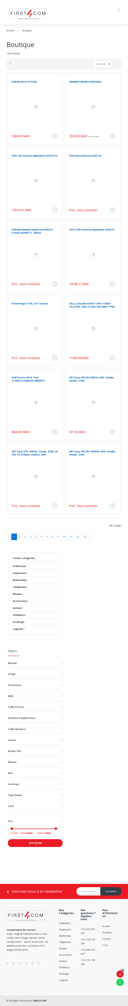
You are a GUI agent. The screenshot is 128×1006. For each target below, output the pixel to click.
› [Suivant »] (90, 536)
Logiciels (19, 628)
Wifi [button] (10, 773)
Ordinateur (20, 566)
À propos (107, 932)
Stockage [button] (13, 784)
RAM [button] (10, 696)
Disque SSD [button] (14, 751)
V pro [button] (11, 806)
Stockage (19, 621)
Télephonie (20, 587)
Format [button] (12, 740)
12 (77, 536)
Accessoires (20, 601)
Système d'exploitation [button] (21, 718)
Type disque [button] (15, 795)
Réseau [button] (12, 762)
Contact (106, 938)
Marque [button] (12, 663)
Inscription (110, 891)
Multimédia (20, 580)
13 (84, 536)
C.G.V (105, 945)
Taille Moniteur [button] (17, 729)
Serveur (18, 608)
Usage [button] (11, 674)
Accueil (10, 30)
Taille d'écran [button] (16, 707)
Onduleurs (19, 614)
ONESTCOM (39, 1000)
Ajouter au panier (55, 136)
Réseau (18, 594)
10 (64, 536)
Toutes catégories (24, 558)
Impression (20, 573)
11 (71, 536)
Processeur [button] (14, 685)
